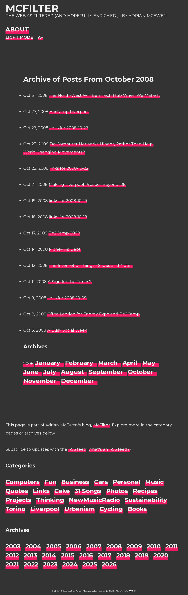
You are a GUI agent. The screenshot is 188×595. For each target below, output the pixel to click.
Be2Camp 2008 (64, 233)
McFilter (32, 8)
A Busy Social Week (67, 330)
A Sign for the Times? (70, 281)
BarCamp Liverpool (69, 111)
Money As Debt (65, 249)
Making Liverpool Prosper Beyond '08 (87, 184)
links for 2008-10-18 (68, 216)
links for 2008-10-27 (68, 127)
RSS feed (77, 449)
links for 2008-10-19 (68, 200)
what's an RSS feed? (109, 449)
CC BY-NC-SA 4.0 (117, 591)
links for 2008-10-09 (67, 297)
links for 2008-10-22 (69, 168)
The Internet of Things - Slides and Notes (91, 265)
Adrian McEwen (84, 591)
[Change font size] (40, 37)
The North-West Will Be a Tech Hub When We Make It (104, 95)
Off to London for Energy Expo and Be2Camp (93, 314)
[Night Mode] (19, 37)
